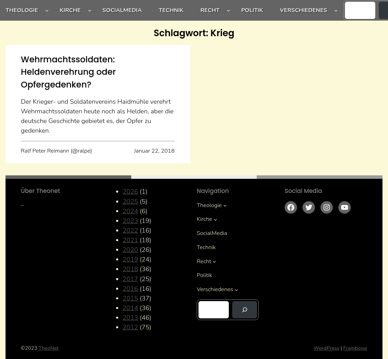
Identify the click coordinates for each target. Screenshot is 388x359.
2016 (130, 288)
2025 (130, 201)
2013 (130, 317)
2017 (130, 279)
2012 (130, 327)
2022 (130, 230)
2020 (130, 249)
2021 (130, 240)
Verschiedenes (303, 10)
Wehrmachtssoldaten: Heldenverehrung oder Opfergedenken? (68, 72)
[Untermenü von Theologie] (47, 10)
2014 (130, 308)
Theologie (22, 10)
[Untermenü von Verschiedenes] (336, 10)
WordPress (326, 348)
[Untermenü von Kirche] (89, 10)
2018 (130, 269)
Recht (210, 10)
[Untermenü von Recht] (228, 10)
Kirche (70, 10)
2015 (130, 298)
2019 (130, 259)
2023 (130, 220)
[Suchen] (244, 309)
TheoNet (49, 348)
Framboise (355, 348)
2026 (130, 191)
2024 (130, 211)
